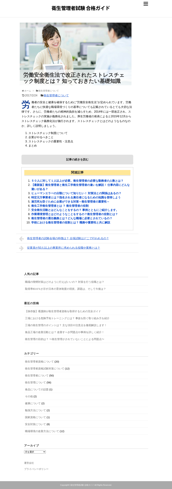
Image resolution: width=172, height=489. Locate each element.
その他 (29, 396)
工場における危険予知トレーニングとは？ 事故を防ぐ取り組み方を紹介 (67, 318)
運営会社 (29, 463)
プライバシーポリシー (36, 469)
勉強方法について (35, 410)
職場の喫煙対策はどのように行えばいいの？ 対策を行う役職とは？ (64, 281)
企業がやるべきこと (41, 137)
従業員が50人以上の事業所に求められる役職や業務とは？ (59, 248)
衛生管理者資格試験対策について (44, 368)
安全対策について (35, 424)
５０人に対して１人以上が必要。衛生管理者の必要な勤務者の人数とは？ (77, 180)
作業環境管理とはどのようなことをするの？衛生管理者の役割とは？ (74, 214)
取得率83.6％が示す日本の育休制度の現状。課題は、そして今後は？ (65, 288)
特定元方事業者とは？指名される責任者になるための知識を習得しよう (76, 197)
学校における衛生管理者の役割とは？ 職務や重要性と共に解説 (70, 222)
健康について (33, 403)
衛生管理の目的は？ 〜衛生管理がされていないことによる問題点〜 (64, 339)
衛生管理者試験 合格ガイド (82, 485)
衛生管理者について (56, 95)
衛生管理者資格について (39, 361)
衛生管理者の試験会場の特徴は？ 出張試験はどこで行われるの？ (64, 239)
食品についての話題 (37, 389)
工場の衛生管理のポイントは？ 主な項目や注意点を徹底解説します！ (66, 325)
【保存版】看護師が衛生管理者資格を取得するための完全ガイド (63, 311)
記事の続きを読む (77, 159)
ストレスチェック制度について (48, 133)
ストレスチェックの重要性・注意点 (50, 141)
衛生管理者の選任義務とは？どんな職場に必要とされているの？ (71, 218)
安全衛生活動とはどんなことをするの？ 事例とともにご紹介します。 (75, 209)
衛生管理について (35, 382)
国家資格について (35, 417)
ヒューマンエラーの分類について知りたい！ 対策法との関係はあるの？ (76, 193)
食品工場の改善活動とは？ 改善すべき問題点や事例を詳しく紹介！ (64, 332)
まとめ (32, 145)
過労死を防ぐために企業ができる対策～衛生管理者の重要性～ (70, 201)
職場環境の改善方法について (42, 431)
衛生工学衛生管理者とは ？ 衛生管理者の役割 (60, 205)
